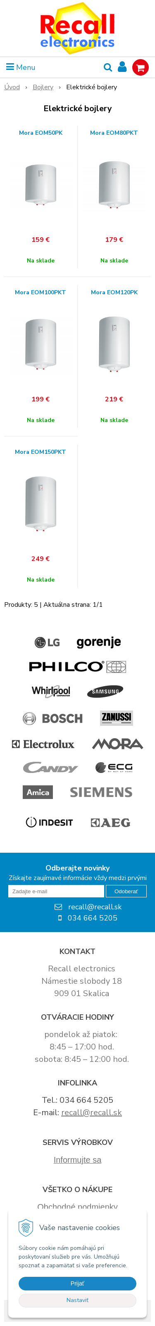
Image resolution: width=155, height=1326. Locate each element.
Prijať (77, 1283)
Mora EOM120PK (114, 292)
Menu (21, 67)
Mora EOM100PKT (40, 292)
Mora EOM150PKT (40, 452)
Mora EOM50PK (40, 133)
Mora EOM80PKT (114, 133)
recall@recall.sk (91, 1112)
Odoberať (126, 891)
